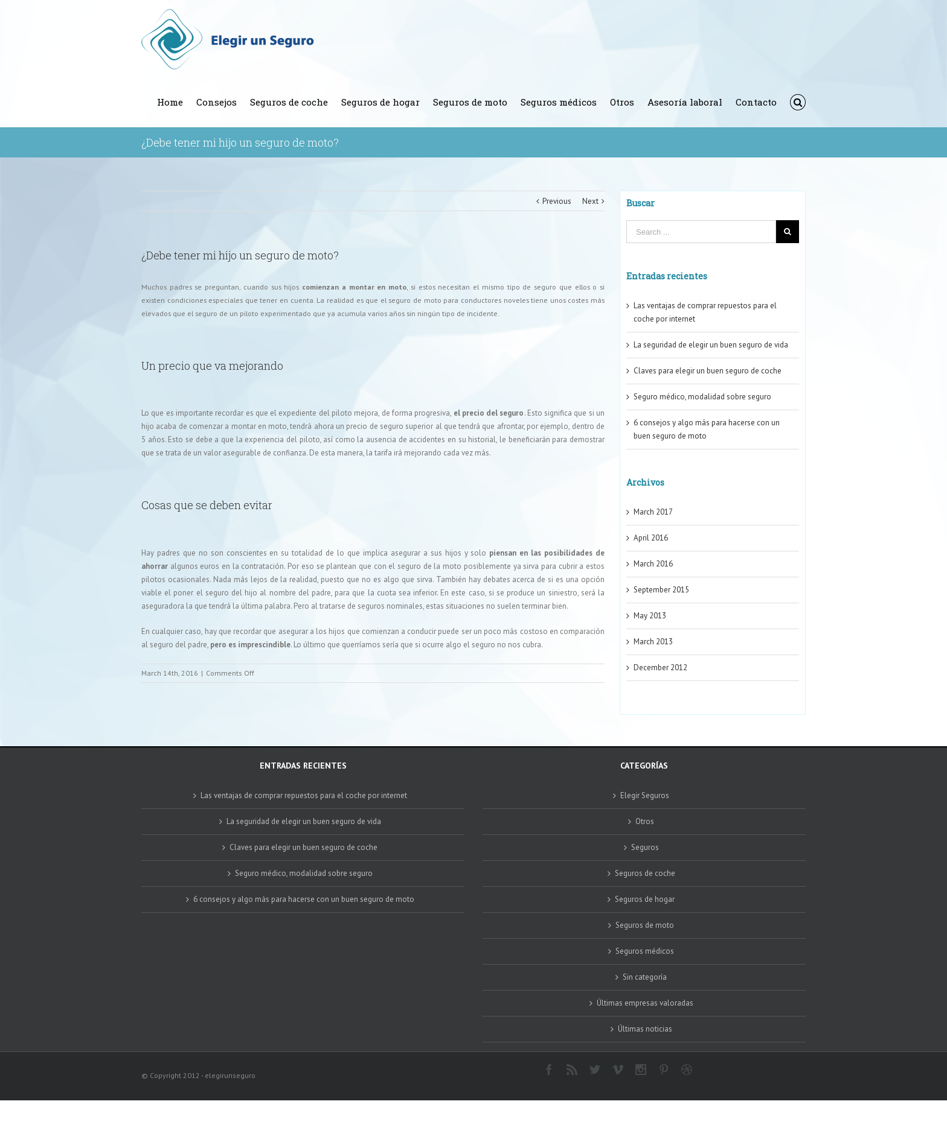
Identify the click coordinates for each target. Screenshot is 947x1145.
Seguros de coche (645, 873)
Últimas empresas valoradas (645, 1003)
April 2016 (651, 538)
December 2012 (660, 667)
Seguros (645, 847)
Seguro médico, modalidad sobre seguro (702, 397)
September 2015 (661, 590)
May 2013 (650, 616)
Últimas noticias (645, 1029)
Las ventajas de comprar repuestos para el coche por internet (304, 795)
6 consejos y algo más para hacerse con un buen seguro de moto (303, 899)
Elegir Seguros (644, 795)
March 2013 (653, 641)
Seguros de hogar (645, 899)
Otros (644, 821)
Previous (556, 201)
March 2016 (653, 564)
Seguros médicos (644, 951)
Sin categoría (645, 977)
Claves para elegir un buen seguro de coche (708, 371)
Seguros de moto (644, 925)
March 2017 (653, 512)
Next (590, 201)
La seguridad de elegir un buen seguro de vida (711, 345)
